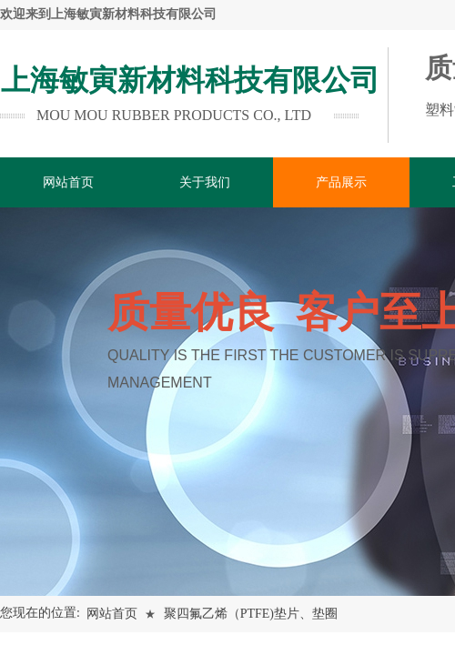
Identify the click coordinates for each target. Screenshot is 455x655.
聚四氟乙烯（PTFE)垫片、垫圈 (251, 613)
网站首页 (111, 613)
